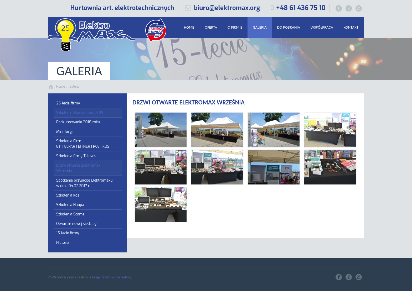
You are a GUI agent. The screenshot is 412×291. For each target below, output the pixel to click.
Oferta (211, 27)
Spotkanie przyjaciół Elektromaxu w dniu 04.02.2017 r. (84, 183)
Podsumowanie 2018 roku (78, 122)
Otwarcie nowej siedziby (76, 223)
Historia (62, 242)
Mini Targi (64, 131)
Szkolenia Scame (70, 214)
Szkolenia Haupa (70, 204)
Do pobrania (288, 27)
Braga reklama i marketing (112, 277)
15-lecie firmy (67, 233)
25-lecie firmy (68, 103)
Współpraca (322, 27)
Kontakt (350, 27)
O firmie (235, 27)
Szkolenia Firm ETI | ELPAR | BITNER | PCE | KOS (82, 144)
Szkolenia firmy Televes (76, 156)
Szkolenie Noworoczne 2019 (79, 112)
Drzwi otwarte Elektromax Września (78, 168)
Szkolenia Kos (67, 195)
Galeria (259, 27)
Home (189, 27)
